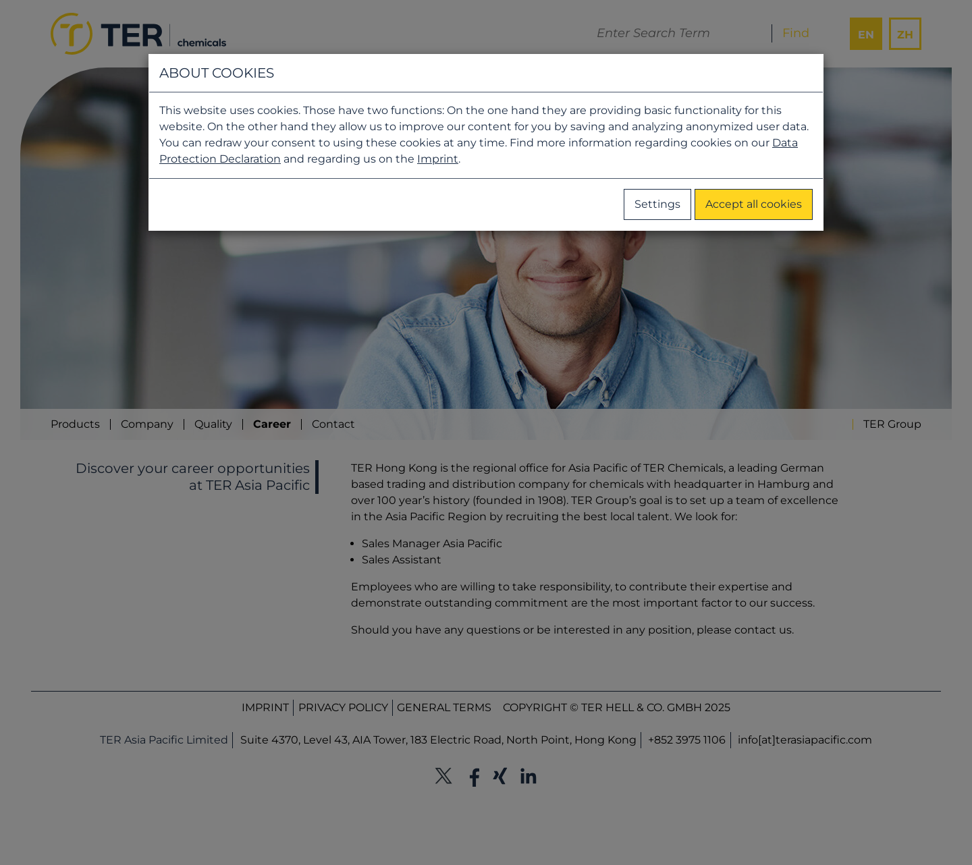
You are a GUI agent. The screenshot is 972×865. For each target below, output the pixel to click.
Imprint (437, 158)
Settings (657, 204)
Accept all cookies (753, 204)
